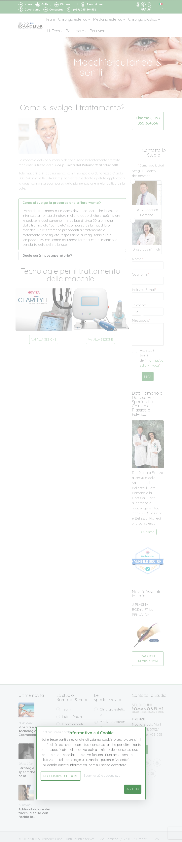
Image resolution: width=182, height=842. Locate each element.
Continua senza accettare (57, 732)
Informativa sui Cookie (61, 776)
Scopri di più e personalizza (102, 775)
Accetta (132, 789)
